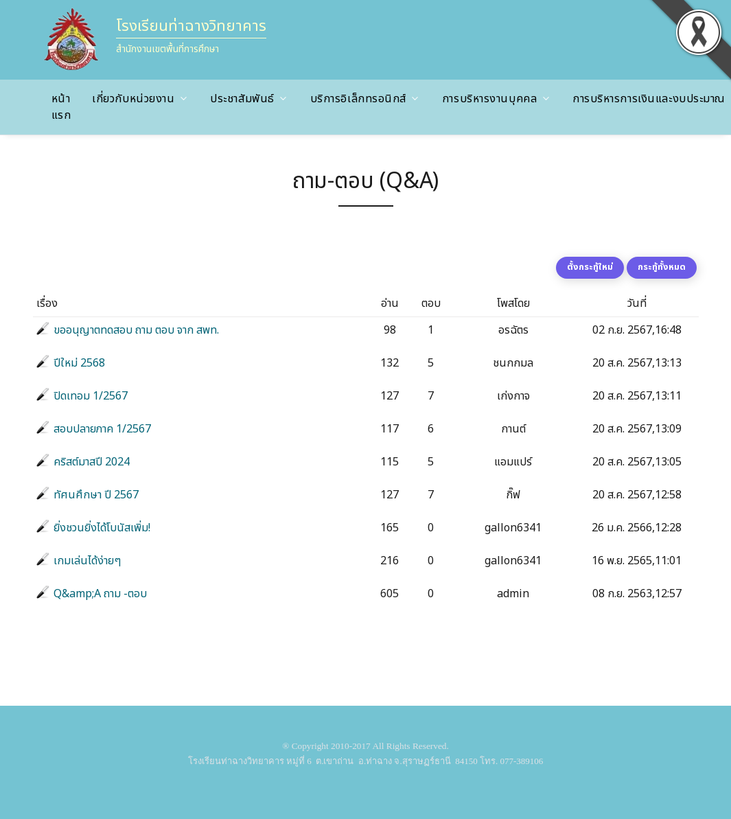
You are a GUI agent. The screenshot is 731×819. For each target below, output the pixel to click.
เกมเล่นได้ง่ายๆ (87, 561)
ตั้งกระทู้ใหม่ (590, 267)
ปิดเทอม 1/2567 (91, 396)
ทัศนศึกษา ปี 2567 (96, 495)
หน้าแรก (61, 107)
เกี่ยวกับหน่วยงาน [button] (133, 99)
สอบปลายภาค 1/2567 (102, 429)
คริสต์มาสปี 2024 (92, 462)
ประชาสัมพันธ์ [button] (242, 99)
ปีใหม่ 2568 (79, 363)
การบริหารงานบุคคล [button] (489, 99)
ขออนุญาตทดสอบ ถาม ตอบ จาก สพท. (136, 330)
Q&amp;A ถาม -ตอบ (100, 594)
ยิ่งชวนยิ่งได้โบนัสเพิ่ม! (102, 528)
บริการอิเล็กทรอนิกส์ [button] (358, 99)
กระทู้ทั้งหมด (662, 267)
